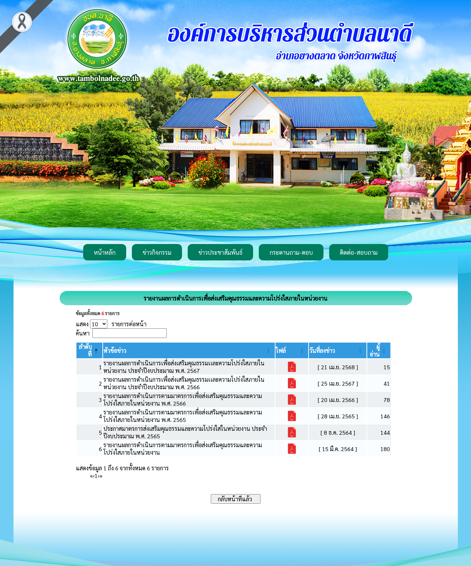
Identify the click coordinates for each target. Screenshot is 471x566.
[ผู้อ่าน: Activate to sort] (378, 350)
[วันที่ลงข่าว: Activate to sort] (337, 350)
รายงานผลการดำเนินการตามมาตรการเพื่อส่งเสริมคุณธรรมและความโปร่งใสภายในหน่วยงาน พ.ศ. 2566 (182, 399)
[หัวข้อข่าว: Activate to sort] (188, 350)
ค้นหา (83, 333)
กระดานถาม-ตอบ (291, 252)
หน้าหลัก (105, 252)
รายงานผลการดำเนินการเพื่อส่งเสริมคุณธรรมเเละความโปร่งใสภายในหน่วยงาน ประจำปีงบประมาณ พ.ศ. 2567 (183, 366)
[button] (114, 350)
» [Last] (101, 475)
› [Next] (99, 475)
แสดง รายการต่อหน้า (111, 324)
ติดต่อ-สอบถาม (359, 252)
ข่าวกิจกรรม (157, 252)
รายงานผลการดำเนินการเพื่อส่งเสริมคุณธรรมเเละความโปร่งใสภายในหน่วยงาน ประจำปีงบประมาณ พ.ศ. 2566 (183, 383)
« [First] (91, 475)
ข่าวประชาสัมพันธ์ (220, 252)
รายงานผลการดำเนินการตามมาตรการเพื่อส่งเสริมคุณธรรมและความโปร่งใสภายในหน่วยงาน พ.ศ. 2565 (182, 415)
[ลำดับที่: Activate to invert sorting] (89, 350)
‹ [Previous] (94, 475)
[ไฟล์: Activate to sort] (291, 350)
